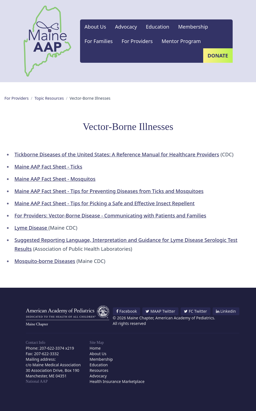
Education (157, 26)
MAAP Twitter (160, 311)
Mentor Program (181, 41)
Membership (193, 26)
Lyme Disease (31, 227)
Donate (218, 55)
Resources (99, 370)
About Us (95, 26)
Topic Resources (49, 98)
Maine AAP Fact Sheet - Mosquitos (55, 179)
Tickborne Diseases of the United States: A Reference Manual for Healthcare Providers (116, 154)
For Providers (137, 41)
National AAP (37, 381)
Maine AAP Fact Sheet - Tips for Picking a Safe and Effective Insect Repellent (104, 203)
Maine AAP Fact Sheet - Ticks (48, 166)
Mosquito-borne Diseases (44, 261)
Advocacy (126, 26)
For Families (98, 41)
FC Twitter (195, 311)
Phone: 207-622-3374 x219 (50, 348)
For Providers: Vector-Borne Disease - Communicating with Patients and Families (110, 215)
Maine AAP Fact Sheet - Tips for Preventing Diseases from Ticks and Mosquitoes (108, 191)
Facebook (126, 311)
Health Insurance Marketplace (117, 381)
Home (95, 348)
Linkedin (226, 311)
